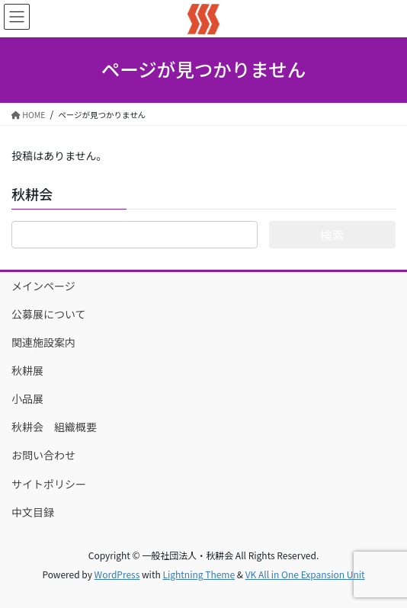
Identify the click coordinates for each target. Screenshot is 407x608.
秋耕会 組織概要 (54, 426)
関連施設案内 (43, 342)
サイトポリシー (48, 483)
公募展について (48, 314)
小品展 (32, 398)
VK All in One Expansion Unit (305, 574)
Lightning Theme (198, 574)
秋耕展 (27, 370)
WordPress (117, 574)
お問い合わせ (43, 454)
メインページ (43, 285)
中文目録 (32, 512)
